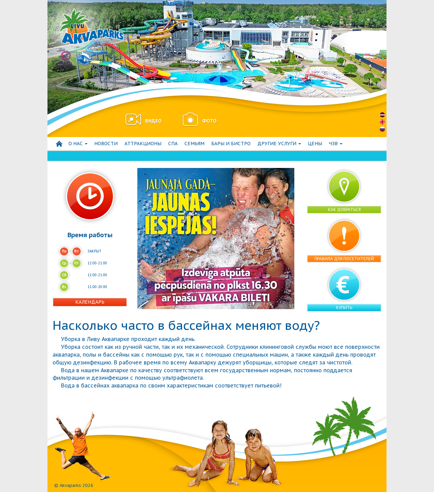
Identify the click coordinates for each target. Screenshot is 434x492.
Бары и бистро (231, 143)
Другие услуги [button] (279, 143)
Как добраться (344, 209)
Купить (344, 307)
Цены (315, 143)
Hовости (106, 143)
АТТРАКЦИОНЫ (142, 143)
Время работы (90, 235)
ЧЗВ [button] (335, 143)
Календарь (89, 302)
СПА (173, 143)
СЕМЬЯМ (194, 143)
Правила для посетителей (344, 258)
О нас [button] (77, 143)
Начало (59, 143)
